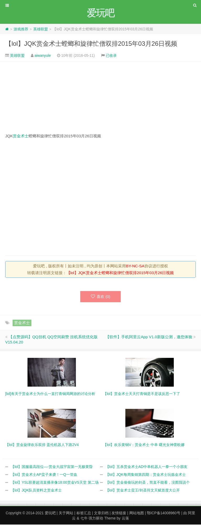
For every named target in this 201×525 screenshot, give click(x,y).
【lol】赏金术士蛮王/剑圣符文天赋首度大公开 (142, 491)
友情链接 (118, 513)
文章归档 (101, 513)
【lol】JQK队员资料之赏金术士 (36, 491)
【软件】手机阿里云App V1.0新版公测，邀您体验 (148, 337)
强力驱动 (95, 519)
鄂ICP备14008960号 (163, 513)
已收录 (111, 56)
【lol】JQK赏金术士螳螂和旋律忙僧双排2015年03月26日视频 (91, 44)
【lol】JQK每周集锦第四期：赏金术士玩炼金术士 (145, 475)
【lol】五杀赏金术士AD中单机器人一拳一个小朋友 (146, 467)
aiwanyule (43, 56)
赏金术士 (21, 136)
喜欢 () (100, 297)
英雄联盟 (40, 29)
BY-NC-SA (135, 266)
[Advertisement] (100, 98)
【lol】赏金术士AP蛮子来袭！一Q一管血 (44, 475)
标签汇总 (83, 513)
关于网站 (66, 513)
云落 (125, 519)
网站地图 (136, 513)
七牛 (84, 519)
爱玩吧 (50, 513)
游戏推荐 (21, 29)
